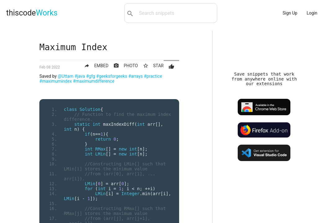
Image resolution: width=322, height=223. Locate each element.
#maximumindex (55, 81)
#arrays (135, 76)
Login (312, 13)
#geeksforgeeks (111, 76)
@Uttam (65, 76)
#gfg (90, 76)
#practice (153, 76)
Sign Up (290, 13)
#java (79, 76)
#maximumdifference (93, 81)
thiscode (32, 12)
